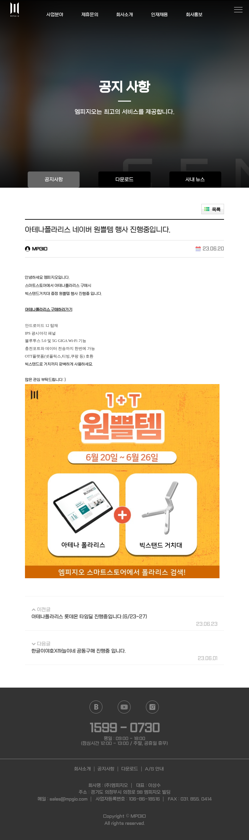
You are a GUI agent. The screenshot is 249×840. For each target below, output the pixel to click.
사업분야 (54, 14)
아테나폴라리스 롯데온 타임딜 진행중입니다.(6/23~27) (89, 617)
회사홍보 (194, 14)
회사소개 (124, 14)
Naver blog (96, 707)
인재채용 (159, 14)
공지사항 (54, 179)
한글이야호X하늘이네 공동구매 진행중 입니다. (78, 651)
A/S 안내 (154, 768)
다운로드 (124, 179)
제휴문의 (89, 14)
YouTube (124, 707)
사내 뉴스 (195, 179)
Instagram (152, 707)
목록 (216, 209)
